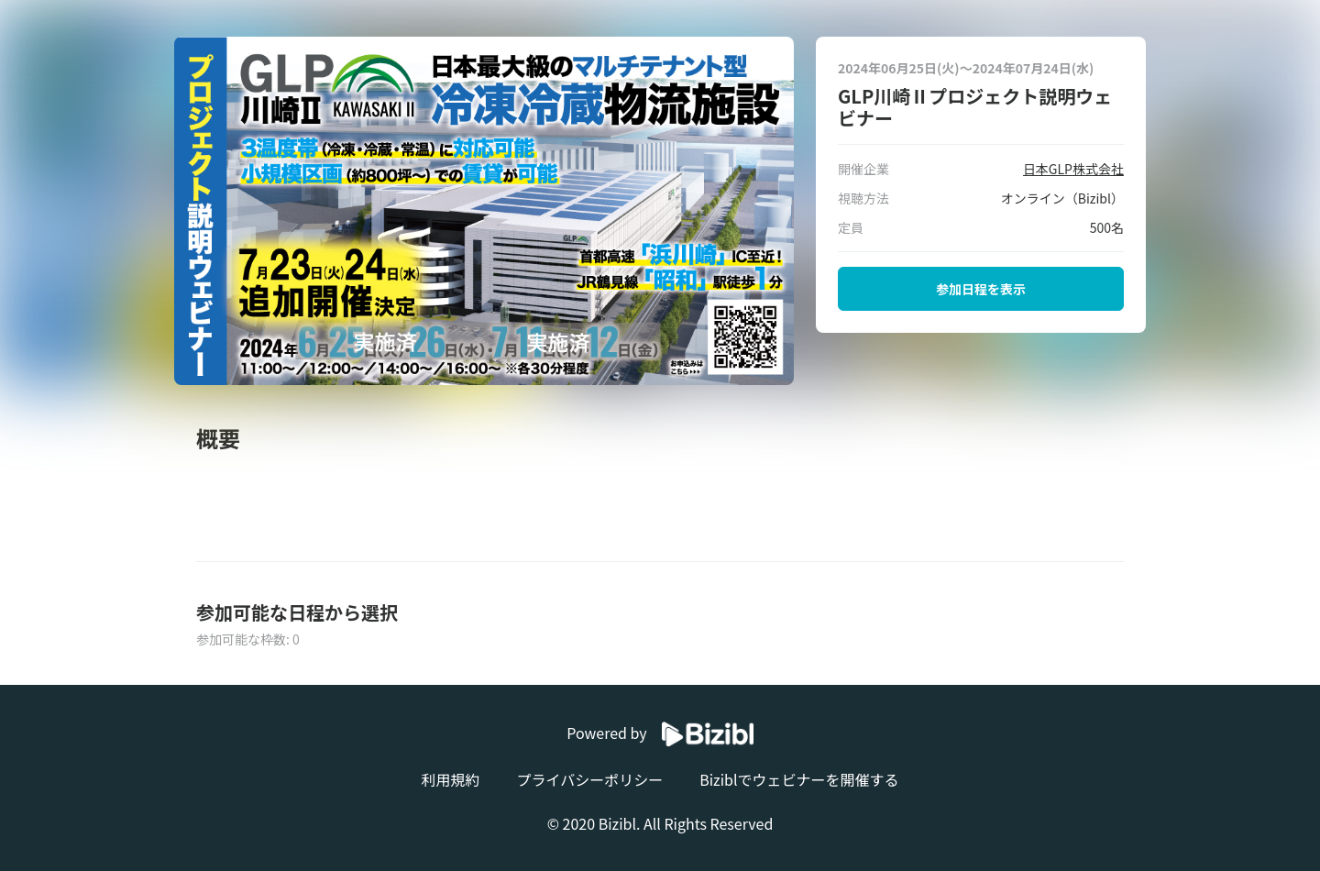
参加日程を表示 (981, 289)
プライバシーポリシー (589, 779)
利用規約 (450, 779)
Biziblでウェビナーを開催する (798, 779)
